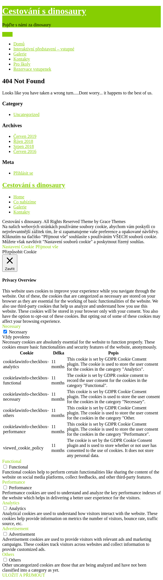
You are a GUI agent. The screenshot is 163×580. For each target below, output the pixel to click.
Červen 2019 (24, 136)
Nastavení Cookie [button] (18, 246)
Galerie (20, 54)
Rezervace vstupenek (32, 69)
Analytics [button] (10, 502)
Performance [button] (13, 482)
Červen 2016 (24, 151)
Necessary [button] (11, 326)
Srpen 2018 (23, 146)
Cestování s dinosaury (44, 11)
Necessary (18, 332)
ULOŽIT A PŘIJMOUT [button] (23, 575)
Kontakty (21, 59)
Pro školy (21, 64)
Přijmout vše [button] (46, 246)
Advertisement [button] (15, 528)
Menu (7, 34)
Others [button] (8, 554)
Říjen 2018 (23, 141)
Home (18, 196)
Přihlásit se (23, 173)
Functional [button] (11, 461)
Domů (19, 43)
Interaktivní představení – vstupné (43, 49)
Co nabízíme (24, 201)
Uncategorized (26, 114)
